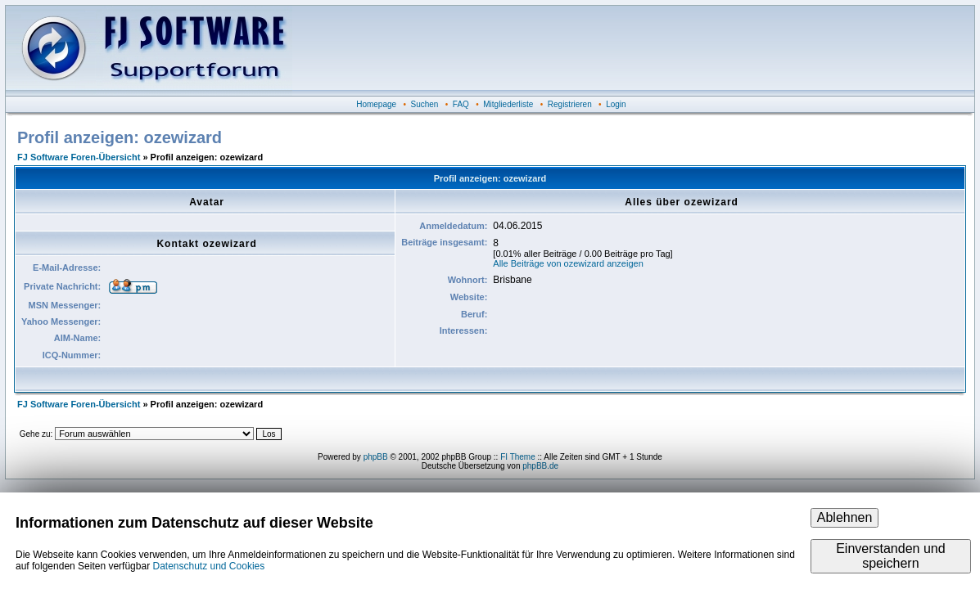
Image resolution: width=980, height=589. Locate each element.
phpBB (376, 456)
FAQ (461, 104)
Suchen (425, 104)
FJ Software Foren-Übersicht (78, 157)
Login (615, 104)
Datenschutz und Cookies (208, 566)
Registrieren (570, 104)
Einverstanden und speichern (890, 556)
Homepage (376, 104)
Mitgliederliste (508, 104)
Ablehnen (845, 517)
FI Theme (517, 456)
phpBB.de (540, 465)
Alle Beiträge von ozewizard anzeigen (568, 263)
